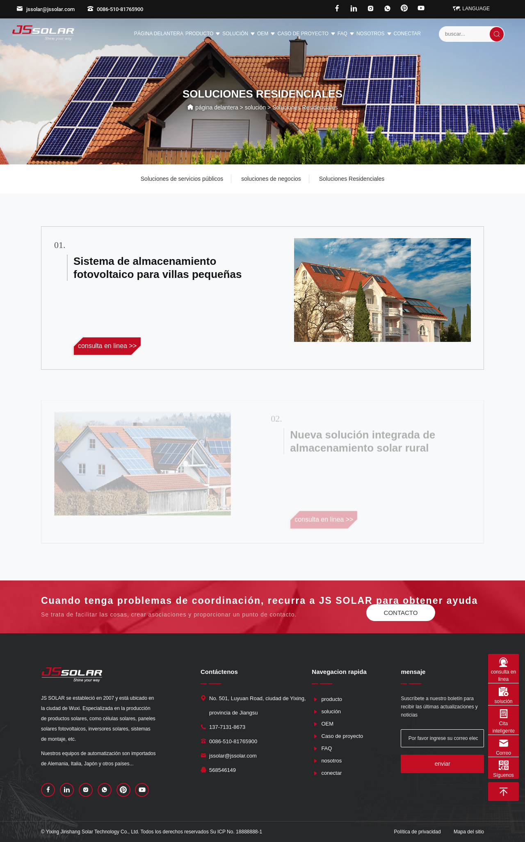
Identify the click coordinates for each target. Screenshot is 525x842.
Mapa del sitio (469, 832)
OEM (266, 34)
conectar (407, 33)
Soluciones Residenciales (352, 178)
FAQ (346, 34)
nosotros (374, 34)
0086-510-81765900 (115, 9)
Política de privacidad (417, 832)
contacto (401, 612)
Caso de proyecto (306, 34)
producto (202, 34)
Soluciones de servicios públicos (182, 178)
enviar (442, 763)
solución (238, 34)
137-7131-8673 (227, 727)
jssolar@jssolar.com (45, 9)
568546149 (222, 770)
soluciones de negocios (271, 178)
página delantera (158, 33)
